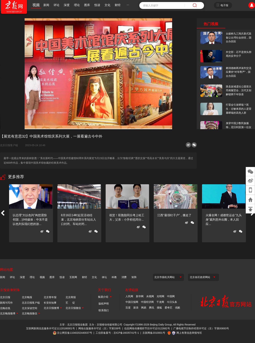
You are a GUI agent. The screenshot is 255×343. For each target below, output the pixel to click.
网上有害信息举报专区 (189, 332)
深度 (67, 5)
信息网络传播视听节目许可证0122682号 (147, 328)
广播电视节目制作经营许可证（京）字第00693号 (201, 328)
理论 (77, 5)
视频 (36, 5)
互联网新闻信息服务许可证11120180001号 (50, 328)
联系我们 (104, 310)
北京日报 (5, 297)
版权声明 (104, 303)
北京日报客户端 (9, 145)
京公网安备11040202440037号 (74, 332)
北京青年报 (50, 297)
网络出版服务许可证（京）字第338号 (99, 328)
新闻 (46, 5)
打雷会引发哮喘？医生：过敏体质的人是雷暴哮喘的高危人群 (238, 108)
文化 (107, 5)
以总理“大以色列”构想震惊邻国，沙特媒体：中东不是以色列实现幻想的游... (30, 220)
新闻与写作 (6, 302)
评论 (56, 5)
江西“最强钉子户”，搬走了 (174, 215)
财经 (118, 5)
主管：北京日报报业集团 (74, 324)
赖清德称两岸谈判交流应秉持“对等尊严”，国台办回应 (238, 72)
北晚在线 (5, 308)
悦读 (97, 5)
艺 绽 (70, 302)
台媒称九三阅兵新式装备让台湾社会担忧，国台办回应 (238, 37)
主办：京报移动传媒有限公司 (105, 324)
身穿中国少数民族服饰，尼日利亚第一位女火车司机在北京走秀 (238, 127)
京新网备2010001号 (153, 332)
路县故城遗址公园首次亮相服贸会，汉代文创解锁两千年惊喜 (238, 90)
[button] (2, 213)
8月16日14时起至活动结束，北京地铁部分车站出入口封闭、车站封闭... (78, 220)
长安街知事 (50, 302)
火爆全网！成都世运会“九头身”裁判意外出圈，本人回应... (224, 220)
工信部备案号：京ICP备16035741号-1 (117, 332)
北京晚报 (27, 297)
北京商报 (71, 297)
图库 (87, 5)
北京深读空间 (29, 308)
